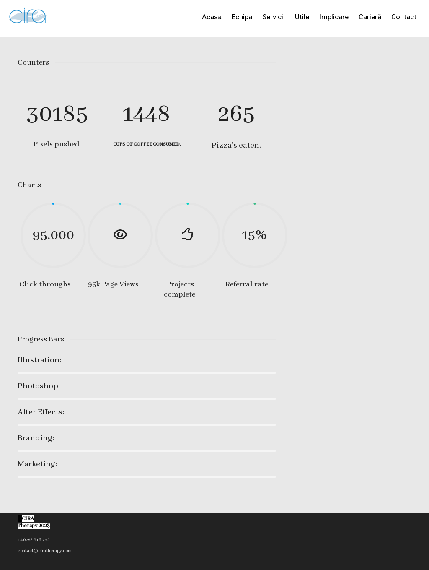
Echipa (242, 17)
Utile (302, 17)
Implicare (334, 17)
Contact (403, 17)
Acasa (212, 17)
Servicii (273, 17)
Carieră (370, 17)
